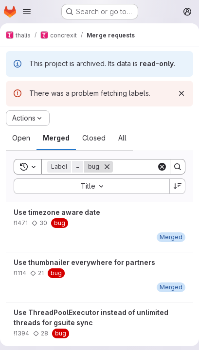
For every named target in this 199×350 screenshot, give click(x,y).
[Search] (177, 167)
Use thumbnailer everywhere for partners (84, 262)
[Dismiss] (181, 93)
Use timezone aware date (57, 212)
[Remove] (107, 167)
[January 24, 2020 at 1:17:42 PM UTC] (171, 237)
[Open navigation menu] (27, 11)
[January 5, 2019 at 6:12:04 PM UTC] (171, 287)
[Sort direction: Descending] (177, 186)
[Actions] (28, 118)
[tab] (21, 138)
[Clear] (162, 167)
